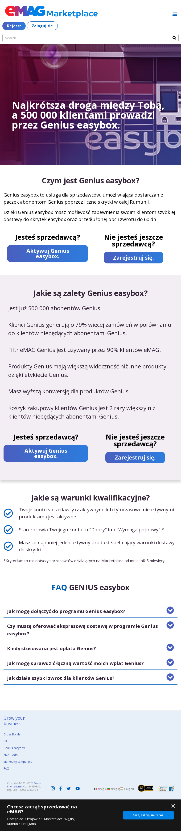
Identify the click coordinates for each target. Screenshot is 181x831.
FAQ (6, 768)
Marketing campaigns (18, 762)
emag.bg (115, 789)
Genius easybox (14, 748)
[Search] (174, 38)
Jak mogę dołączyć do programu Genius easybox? (66, 611)
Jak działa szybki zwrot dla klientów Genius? (61, 678)
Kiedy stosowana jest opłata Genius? (51, 648)
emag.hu (129, 789)
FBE (6, 741)
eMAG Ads (10, 755)
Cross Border (13, 734)
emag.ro (102, 789)
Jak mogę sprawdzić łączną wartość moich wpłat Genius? (75, 663)
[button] (175, 14)
